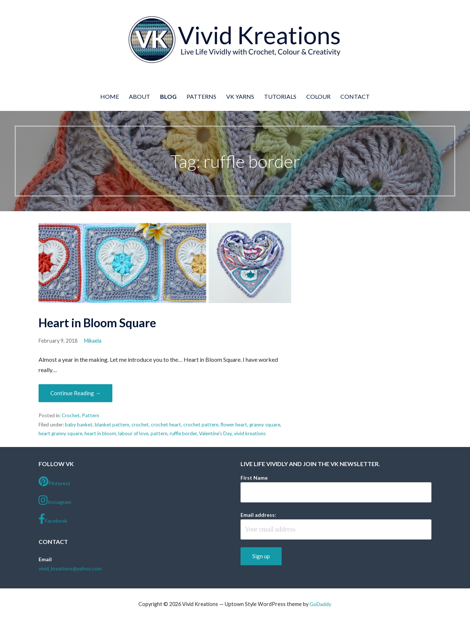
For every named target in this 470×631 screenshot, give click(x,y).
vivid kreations (250, 433)
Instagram (55, 500)
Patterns (201, 96)
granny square (264, 425)
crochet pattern (200, 425)
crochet (140, 425)
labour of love (133, 433)
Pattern (90, 415)
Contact (355, 96)
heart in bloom (100, 433)
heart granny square (60, 433)
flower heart (234, 425)
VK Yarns (240, 96)
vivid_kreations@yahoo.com (70, 568)
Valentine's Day (215, 433)
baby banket (79, 425)
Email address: (258, 515)
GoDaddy (320, 604)
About (139, 96)
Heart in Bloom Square (97, 323)
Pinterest (54, 481)
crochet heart (166, 425)
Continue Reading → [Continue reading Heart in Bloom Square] (75, 393)
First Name (254, 478)
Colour (318, 96)
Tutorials (280, 96)
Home (109, 96)
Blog (168, 96)
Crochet (71, 415)
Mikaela (92, 341)
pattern (159, 433)
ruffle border (183, 433)
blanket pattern (112, 425)
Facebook (53, 519)
